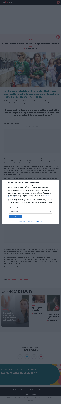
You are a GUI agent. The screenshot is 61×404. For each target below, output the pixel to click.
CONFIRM (16, 216)
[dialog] (30, 202)
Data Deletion (22, 221)
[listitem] (30, 208)
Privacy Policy (39, 221)
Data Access (30, 221)
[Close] (56, 182)
